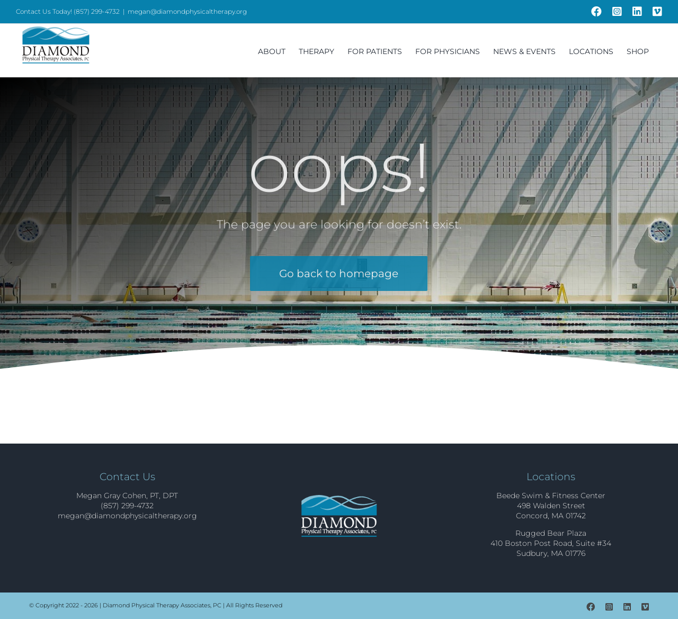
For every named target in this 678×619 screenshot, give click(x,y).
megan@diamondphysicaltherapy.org (187, 11)
